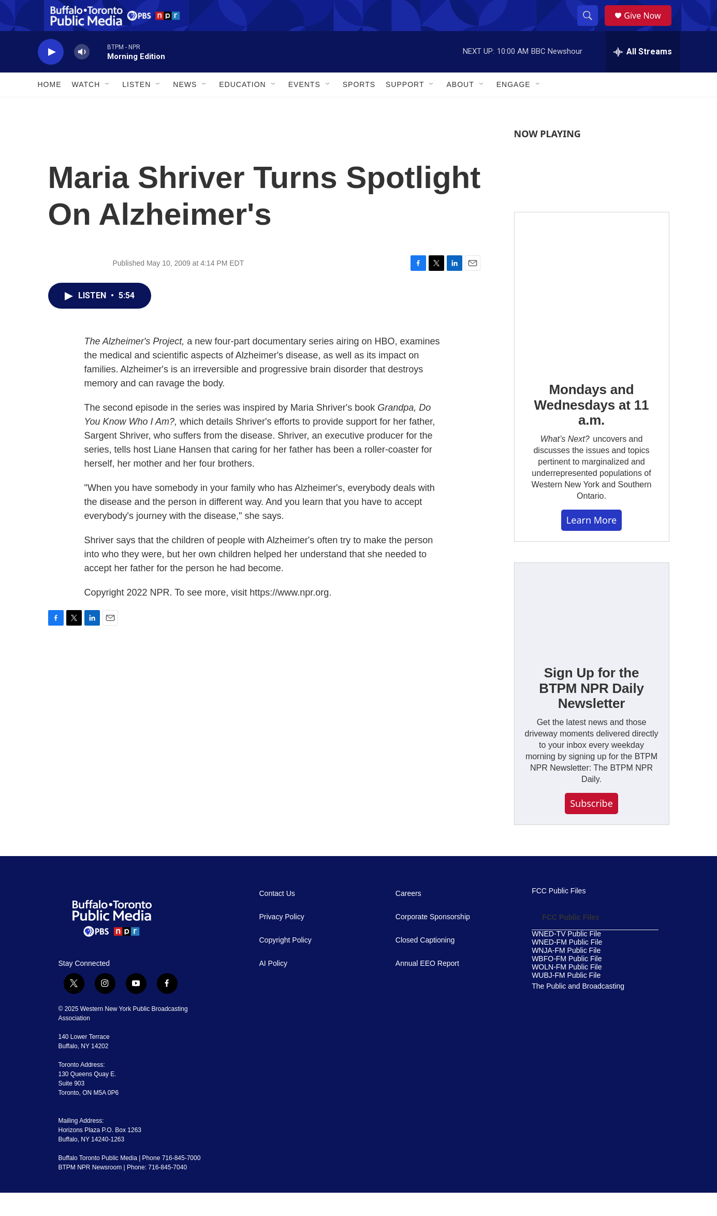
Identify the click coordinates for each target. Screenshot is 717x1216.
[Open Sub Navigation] (108, 108)
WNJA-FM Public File (566, 974)
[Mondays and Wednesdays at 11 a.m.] (592, 313)
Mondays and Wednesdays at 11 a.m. (591, 428)
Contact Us (277, 917)
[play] (50, 75)
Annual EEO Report (427, 987)
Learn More (591, 543)
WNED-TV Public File (566, 957)
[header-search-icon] (591, 27)
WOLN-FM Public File (567, 990)
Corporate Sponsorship (433, 940)
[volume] (82, 75)
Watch (86, 108)
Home (50, 108)
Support (405, 108)
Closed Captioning (425, 963)
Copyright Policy (285, 963)
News (185, 108)
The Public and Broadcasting (578, 1010)
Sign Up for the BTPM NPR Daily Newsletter (591, 711)
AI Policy (273, 987)
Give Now (648, 27)
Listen (136, 108)
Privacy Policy (281, 940)
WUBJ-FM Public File (566, 999)
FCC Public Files (559, 914)
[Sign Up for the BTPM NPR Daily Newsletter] (592, 629)
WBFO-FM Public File (567, 982)
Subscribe (591, 826)
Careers (408, 917)
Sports (359, 108)
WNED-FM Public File (567, 965)
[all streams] (643, 75)
